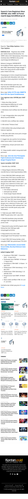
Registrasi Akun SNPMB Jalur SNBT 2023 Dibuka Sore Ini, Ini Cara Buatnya (7, 333)
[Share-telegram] (13, 23)
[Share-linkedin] (10, 23)
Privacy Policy (19, 485)
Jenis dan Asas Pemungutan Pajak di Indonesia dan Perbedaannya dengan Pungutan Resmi (13, 158)
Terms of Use (9, 485)
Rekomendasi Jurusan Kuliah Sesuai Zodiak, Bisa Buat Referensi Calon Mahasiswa (13, 247)
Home (4, 4)
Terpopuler (10, 4)
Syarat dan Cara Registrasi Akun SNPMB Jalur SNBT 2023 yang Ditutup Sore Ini (20, 315)
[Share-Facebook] (2, 23)
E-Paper (16, 4)
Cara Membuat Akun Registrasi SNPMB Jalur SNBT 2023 (6, 351)
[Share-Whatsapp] (8, 23)
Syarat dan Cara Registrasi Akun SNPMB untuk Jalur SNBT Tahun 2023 (20, 333)
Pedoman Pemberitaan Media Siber (14, 487)
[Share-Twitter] (5, 23)
